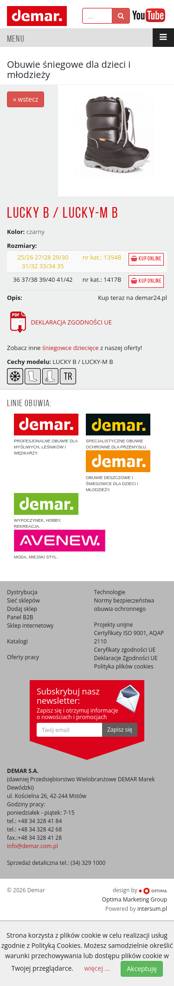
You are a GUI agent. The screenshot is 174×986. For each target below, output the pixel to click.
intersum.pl (152, 909)
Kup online (146, 259)
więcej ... (97, 968)
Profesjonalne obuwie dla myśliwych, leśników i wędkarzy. (46, 434)
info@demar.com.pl (32, 846)
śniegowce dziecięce (70, 348)
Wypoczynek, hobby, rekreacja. (46, 511)
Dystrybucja (22, 592)
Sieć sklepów (23, 600)
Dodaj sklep (22, 609)
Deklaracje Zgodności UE (126, 658)
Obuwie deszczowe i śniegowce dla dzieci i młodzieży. (118, 471)
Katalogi (17, 641)
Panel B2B (20, 617)
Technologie (110, 592)
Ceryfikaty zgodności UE (125, 650)
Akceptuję (141, 968)
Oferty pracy (23, 657)
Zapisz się (119, 729)
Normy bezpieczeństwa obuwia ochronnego (124, 605)
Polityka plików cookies (124, 666)
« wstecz (25, 99)
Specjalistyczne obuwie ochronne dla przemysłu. (118, 431)
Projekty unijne (113, 625)
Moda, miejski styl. (59, 544)
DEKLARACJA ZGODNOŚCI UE (59, 322)
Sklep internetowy (30, 625)
